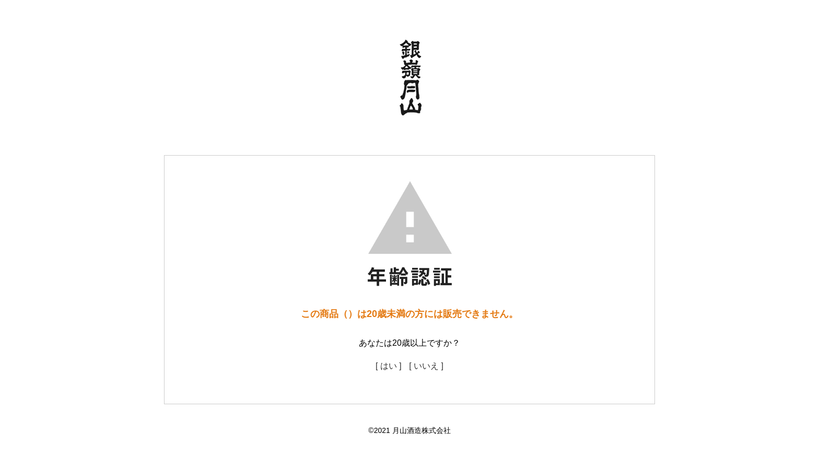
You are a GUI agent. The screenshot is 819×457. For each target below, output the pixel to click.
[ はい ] (389, 365)
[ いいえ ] (426, 365)
